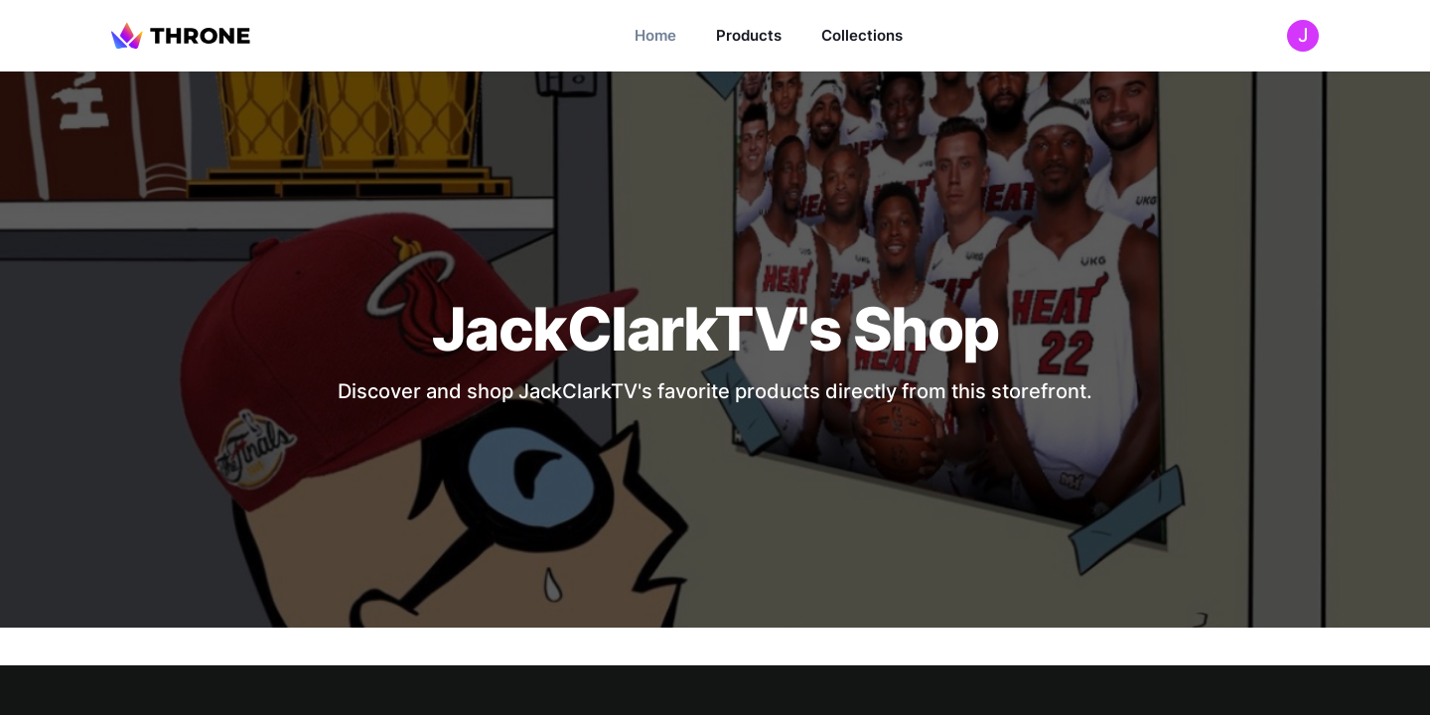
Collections (862, 35)
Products (749, 35)
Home (655, 35)
